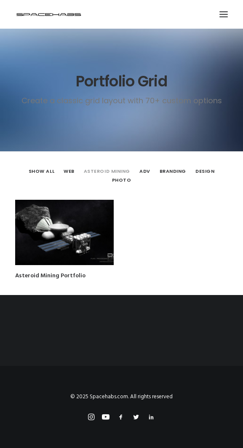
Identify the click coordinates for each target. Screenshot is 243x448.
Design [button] (204, 171)
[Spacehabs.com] (49, 14)
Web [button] (69, 171)
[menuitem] (41, 171)
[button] (223, 14)
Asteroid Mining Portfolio (50, 276)
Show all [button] (41, 171)
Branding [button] (173, 171)
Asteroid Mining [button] (107, 171)
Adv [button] (144, 171)
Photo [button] (121, 180)
